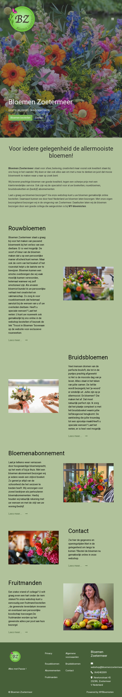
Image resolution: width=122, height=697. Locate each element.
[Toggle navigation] (112, 19)
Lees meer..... (18, 340)
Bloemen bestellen (20, 117)
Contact (39, 117)
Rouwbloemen (52, 663)
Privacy (48, 653)
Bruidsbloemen (73, 663)
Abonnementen (52, 670)
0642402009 (99, 672)
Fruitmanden (51, 677)
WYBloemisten (106, 692)
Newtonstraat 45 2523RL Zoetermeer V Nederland (101, 681)
